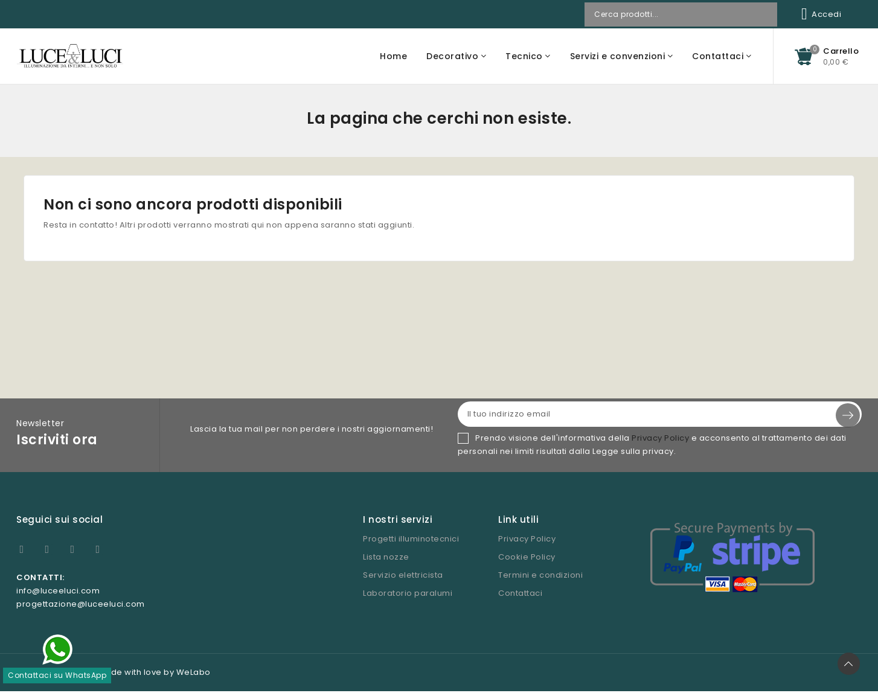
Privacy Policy (660, 440)
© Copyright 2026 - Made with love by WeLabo (113, 674)
